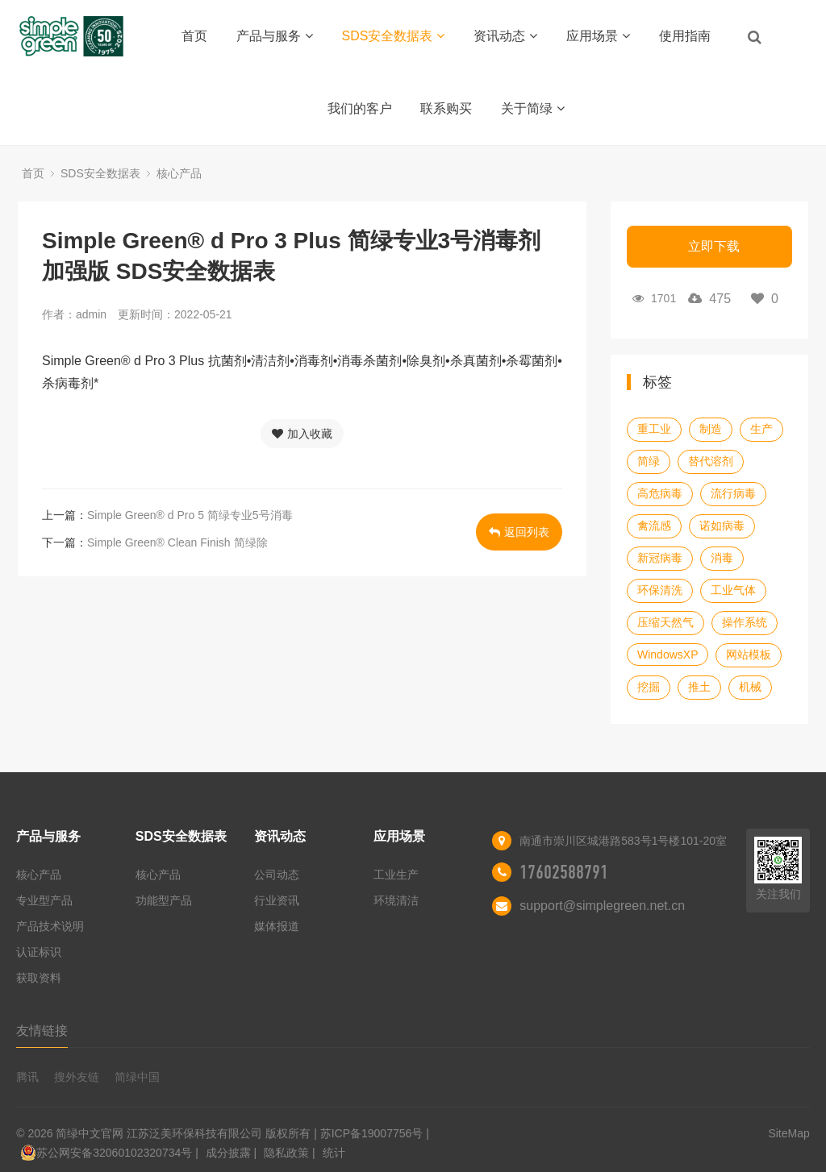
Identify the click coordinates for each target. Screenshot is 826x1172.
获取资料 (38, 977)
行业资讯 (276, 900)
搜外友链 (76, 1076)
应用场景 (598, 36)
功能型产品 (164, 900)
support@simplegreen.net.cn (602, 905)
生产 (761, 428)
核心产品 (179, 173)
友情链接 (42, 1030)
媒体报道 (276, 926)
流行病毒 (733, 493)
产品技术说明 (50, 926)
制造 (710, 428)
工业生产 (396, 874)
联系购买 (446, 108)
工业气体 (733, 590)
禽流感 (654, 525)
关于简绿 (533, 108)
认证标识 (38, 951)
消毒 (722, 557)
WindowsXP (667, 654)
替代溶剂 (710, 461)
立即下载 (714, 246)
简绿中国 (137, 1076)
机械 (750, 686)
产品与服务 (274, 36)
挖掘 (648, 686)
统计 (334, 1152)
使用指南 (685, 36)
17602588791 (563, 872)
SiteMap (788, 1133)
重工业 (654, 428)
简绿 (648, 461)
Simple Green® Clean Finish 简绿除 (177, 542)
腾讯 (27, 1076)
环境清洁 (396, 900)
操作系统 (744, 622)
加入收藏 (302, 433)
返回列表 (519, 532)
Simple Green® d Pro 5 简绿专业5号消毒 (190, 515)
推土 (699, 686)
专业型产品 (44, 900)
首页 (194, 36)
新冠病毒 (659, 557)
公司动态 (276, 874)
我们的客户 (359, 108)
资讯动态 (505, 36)
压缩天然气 (665, 622)
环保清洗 (659, 590)
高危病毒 (659, 493)
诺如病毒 (722, 525)
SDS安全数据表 (393, 36)
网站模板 (748, 654)
